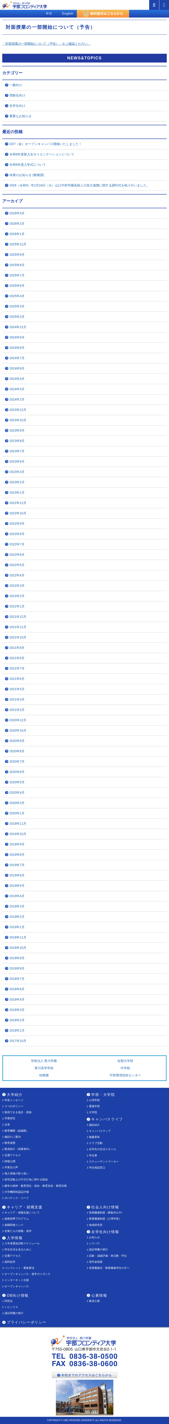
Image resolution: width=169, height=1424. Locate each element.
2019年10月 (17, 834)
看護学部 (94, 1106)
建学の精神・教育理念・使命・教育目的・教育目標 (36, 1185)
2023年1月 (17, 492)
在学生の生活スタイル (102, 1149)
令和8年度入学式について (27, 164)
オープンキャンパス (17, 1286)
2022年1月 (17, 606)
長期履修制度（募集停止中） (106, 1212)
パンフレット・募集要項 (19, 1268)
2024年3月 (17, 389)
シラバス (94, 1243)
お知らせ (94, 1237)
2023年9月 (17, 430)
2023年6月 (17, 461)
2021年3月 (17, 699)
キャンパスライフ (107, 1119)
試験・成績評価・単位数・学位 (108, 1255)
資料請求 (10, 1261)
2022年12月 (17, 503)
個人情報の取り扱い (17, 1173)
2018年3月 (17, 1010)
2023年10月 (17, 420)
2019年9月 (17, 844)
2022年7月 (17, 544)
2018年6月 (17, 989)
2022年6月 (17, 554)
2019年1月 (17, 927)
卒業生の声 (11, 1167)
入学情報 (15, 1238)
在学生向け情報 (105, 1232)
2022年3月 (17, 585)
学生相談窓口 (97, 1167)
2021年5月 (17, 689)
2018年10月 (17, 947)
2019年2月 (17, 916)
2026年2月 (17, 223)
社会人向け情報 (105, 1207)
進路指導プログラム (17, 1218)
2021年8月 (17, 658)
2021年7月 (17, 668)
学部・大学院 (103, 1095)
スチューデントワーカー (104, 1161)
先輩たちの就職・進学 (18, 1231)
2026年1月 (17, 234)
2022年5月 (17, 565)
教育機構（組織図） (17, 1130)
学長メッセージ (14, 1100)
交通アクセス (13, 1155)
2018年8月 (17, 968)
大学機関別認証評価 (17, 1191)
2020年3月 (17, 803)
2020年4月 (17, 792)
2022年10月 (17, 513)
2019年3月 (17, 906)
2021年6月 (17, 679)
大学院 (93, 1112)
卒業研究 (10, 1118)
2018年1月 (17, 1030)
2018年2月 (17, 1020)
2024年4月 (17, 379)
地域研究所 (96, 1225)
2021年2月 (17, 710)
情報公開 (10, 1161)
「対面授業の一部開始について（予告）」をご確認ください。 (46, 43)
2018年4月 (17, 999)
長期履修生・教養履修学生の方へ (109, 1268)
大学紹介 (15, 1095)
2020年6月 (17, 772)
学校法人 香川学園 (44, 1061)
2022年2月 (17, 596)
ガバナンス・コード (17, 1198)
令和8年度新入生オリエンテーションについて (41, 154)
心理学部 (94, 1100)
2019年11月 (17, 823)
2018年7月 (17, 979)
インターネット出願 (17, 1280)
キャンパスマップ (100, 1131)
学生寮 (93, 1155)
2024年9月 (17, 337)
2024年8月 (17, 347)
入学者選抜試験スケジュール (22, 1243)
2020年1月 (17, 813)
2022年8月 (17, 534)
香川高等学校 (43, 1068)
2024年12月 (17, 327)
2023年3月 (17, 472)
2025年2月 (17, 316)
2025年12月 (17, 244)
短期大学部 (125, 1061)
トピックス (11, 1307)
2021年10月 (17, 637)
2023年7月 (17, 451)
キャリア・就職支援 (24, 1207)
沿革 (7, 1124)
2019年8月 (17, 854)
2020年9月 (17, 741)
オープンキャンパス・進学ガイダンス (27, 1274)
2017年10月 (17, 1041)
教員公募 (94, 1301)
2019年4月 (17, 896)
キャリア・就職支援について (22, 1212)
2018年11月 (17, 937)
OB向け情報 (18, 1295)
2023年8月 (17, 441)
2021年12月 (17, 616)
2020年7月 (17, 761)
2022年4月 (17, 575)
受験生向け (17, 95)
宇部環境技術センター (125, 1075)
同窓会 (9, 1301)
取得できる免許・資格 (18, 1112)
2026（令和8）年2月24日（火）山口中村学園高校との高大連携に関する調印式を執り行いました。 (79, 185)
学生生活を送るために (18, 1249)
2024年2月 (17, 399)
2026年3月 (17, 213)
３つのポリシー (14, 1106)
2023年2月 (17, 482)
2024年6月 (17, 368)
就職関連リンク (14, 1225)
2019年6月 (17, 875)
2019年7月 (17, 865)
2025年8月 (17, 265)
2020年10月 (17, 730)
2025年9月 (17, 254)
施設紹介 (94, 1124)
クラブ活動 (96, 1143)
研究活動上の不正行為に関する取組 (26, 1179)
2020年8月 (17, 751)
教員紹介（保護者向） (18, 1149)
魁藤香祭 (94, 1137)
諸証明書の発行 (98, 1249)
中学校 (125, 1068)
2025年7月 (17, 275)
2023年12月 (17, 410)
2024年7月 (17, 358)
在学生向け (17, 105)
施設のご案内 (13, 1136)
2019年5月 (17, 885)
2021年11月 (17, 627)
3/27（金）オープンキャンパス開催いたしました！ (45, 144)
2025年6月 (17, 285)
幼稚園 (44, 1075)
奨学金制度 (96, 1261)
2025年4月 (17, 296)
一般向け (15, 85)
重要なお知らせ (20, 116)
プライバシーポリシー (26, 1322)
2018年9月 (17, 958)
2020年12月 (17, 720)
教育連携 (10, 1142)
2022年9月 (17, 523)
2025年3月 (17, 306)
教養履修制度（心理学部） (105, 1218)
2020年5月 (17, 782)
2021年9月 (17, 647)
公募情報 (99, 1295)
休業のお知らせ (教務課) (26, 175)
